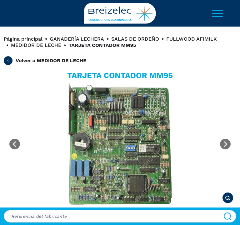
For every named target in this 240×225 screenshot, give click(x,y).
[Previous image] (14, 144)
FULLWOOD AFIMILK (191, 39)
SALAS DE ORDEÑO (135, 39)
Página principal (23, 39)
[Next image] (225, 144)
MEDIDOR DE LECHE (36, 45)
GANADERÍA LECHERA (77, 39)
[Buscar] (227, 216)
